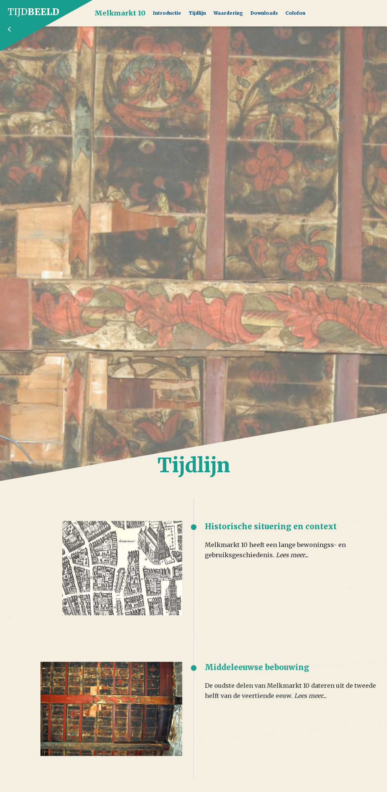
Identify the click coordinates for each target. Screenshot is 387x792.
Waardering (228, 13)
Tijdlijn (197, 13)
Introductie (167, 13)
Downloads (264, 13)
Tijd (47, 19)
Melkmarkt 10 (120, 13)
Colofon (295, 13)
